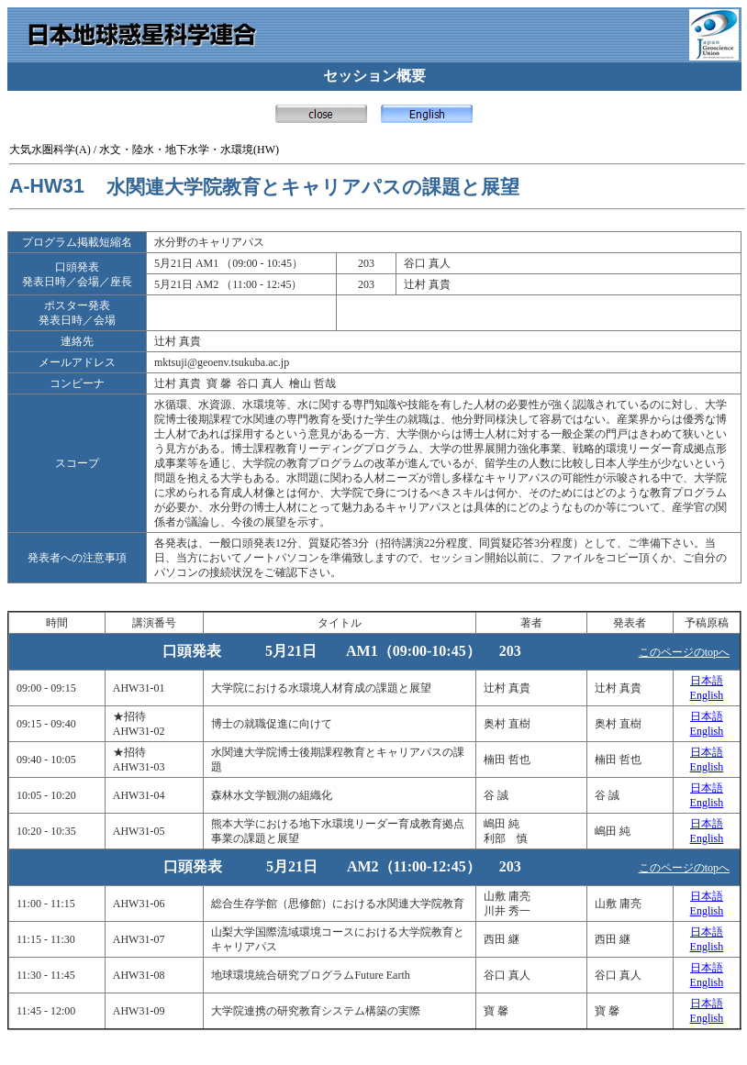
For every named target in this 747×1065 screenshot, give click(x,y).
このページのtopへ (684, 652)
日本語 (706, 680)
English (707, 695)
